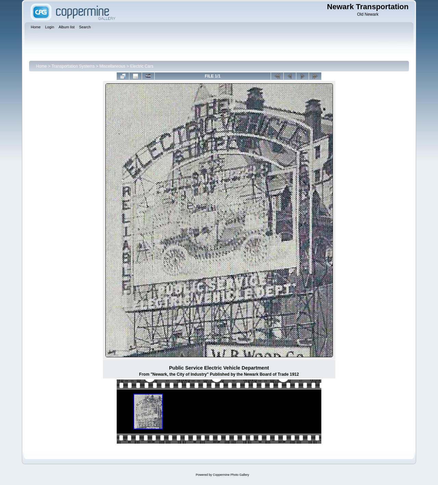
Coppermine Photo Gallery (231, 474)
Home (41, 66)
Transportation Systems (72, 66)
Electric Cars (141, 66)
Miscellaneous (112, 66)
